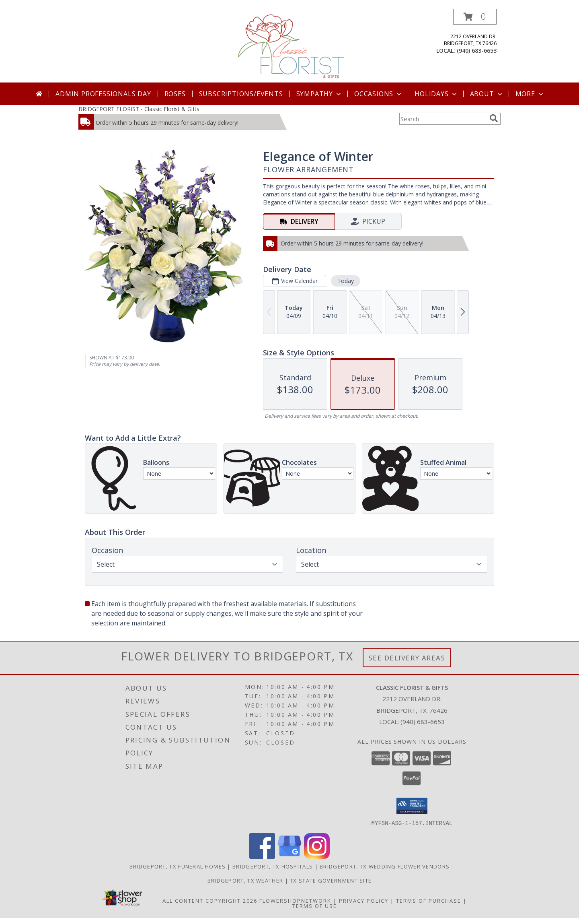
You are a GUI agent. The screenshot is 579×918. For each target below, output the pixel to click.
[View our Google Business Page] (289, 856)
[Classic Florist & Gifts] (290, 46)
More (530, 93)
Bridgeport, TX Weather (245, 880)
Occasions (378, 93)
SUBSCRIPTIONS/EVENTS (241, 93)
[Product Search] (443, 118)
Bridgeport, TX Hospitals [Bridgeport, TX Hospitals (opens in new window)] (272, 866)
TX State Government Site (331, 880)
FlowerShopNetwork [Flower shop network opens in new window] (295, 900)
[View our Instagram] (317, 856)
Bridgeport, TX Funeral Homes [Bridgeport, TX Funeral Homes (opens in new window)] (177, 866)
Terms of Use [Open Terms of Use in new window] (314, 905)
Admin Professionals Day (103, 93)
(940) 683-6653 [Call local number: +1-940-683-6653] (477, 50)
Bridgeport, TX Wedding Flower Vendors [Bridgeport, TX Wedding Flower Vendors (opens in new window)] (385, 866)
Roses (175, 93)
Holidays (436, 93)
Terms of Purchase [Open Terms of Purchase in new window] (428, 900)
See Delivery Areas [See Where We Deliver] (407, 657)
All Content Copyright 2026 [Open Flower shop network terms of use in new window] (209, 900)
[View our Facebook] (262, 856)
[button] (475, 17)
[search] (493, 118)
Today (345, 281)
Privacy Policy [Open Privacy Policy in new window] (363, 900)
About (487, 93)
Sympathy (319, 93)
